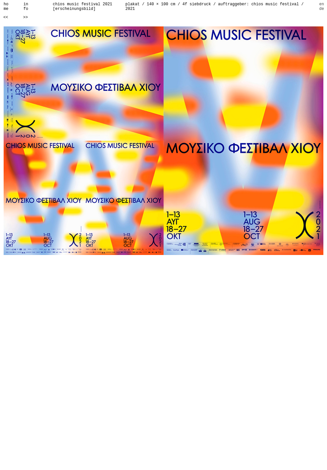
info (25, 6)
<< (5, 17)
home (6, 6)
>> (25, 17)
